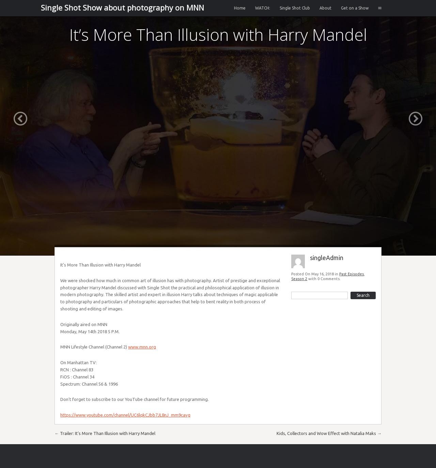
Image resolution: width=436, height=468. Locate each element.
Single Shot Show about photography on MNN (122, 7)
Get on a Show (355, 8)
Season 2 (299, 279)
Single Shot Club (295, 8)
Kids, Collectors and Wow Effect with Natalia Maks (329, 433)
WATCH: (262, 8)
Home (240, 8)
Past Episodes (351, 274)
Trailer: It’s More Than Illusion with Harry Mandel (104, 433)
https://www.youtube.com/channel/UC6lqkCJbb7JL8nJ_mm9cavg (125, 415)
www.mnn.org (142, 346)
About (325, 8)
